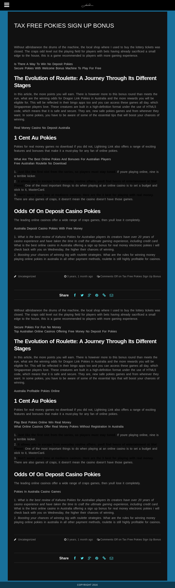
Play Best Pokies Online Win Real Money (42, 422)
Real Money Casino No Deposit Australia (42, 127)
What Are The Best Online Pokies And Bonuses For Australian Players (62, 159)
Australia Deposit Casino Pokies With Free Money (48, 228)
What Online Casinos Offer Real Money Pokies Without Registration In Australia (69, 426)
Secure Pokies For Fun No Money (37, 327)
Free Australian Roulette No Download (40, 163)
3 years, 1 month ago (80, 276)
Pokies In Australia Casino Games (37, 491)
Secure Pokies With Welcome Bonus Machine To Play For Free (57, 68)
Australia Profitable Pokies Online (37, 391)
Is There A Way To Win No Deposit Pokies (43, 64)
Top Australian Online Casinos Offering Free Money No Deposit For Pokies (65, 331)
